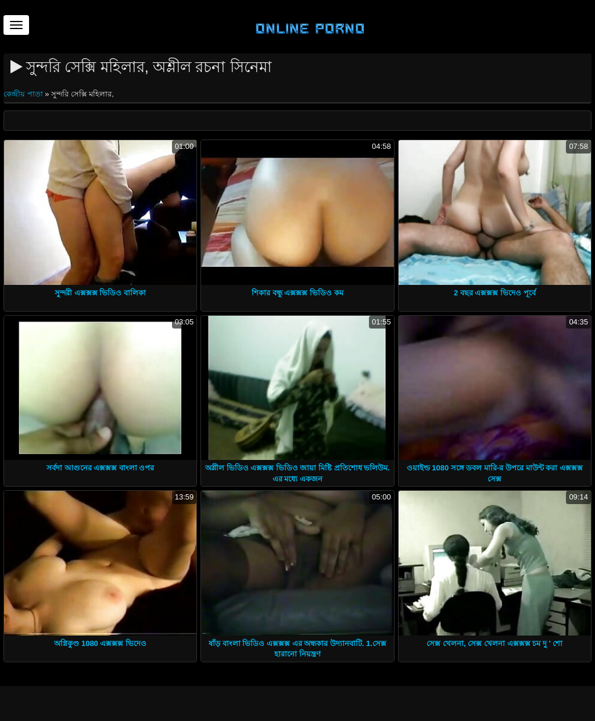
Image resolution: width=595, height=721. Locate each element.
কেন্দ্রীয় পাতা (24, 94)
